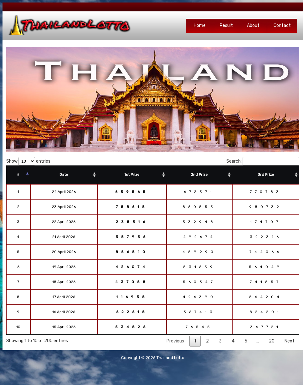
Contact (282, 25)
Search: (262, 161)
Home (200, 25)
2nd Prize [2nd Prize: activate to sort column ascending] (199, 174)
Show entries (28, 161)
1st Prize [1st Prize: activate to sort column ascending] (131, 174)
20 (272, 341)
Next (290, 341)
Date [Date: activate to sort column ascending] (63, 174)
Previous (175, 341)
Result (226, 25)
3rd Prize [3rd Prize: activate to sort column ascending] (266, 174)
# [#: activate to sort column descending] (18, 174)
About (253, 25)
